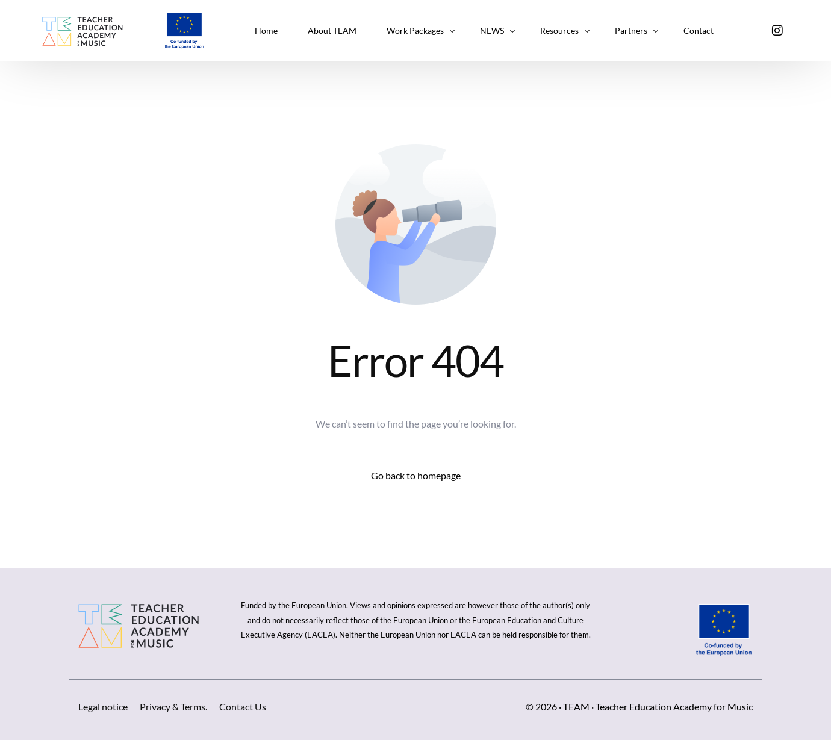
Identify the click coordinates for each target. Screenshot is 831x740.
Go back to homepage (416, 475)
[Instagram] (777, 29)
